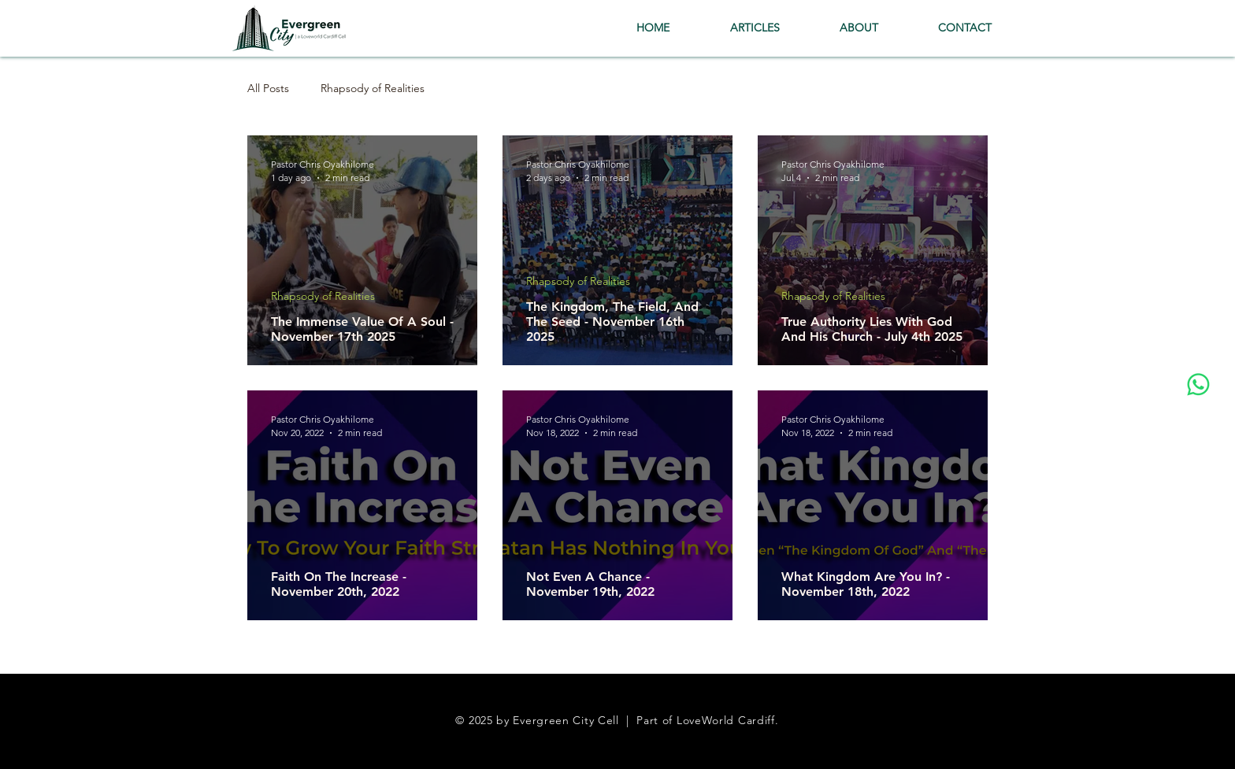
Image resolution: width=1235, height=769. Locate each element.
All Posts (268, 88)
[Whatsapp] (1198, 384)
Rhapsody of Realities (373, 88)
